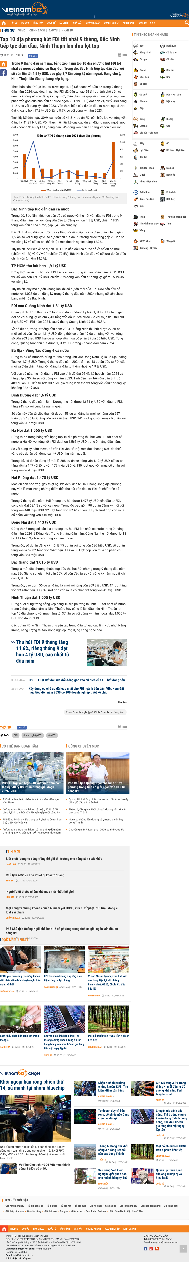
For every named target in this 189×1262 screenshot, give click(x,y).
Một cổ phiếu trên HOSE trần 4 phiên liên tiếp (108, 1038)
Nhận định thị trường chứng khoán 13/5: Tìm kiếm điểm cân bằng (113, 1086)
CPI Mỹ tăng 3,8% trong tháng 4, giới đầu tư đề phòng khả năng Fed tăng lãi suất (171, 1088)
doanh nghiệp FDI (32, 735)
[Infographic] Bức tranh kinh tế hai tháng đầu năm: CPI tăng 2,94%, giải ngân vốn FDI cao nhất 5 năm (32, 831)
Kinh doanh (94, 995)
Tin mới (13, 851)
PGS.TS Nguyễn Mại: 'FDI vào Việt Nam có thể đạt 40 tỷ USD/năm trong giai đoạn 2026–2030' (30, 787)
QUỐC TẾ (51, 23)
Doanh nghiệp (51, 987)
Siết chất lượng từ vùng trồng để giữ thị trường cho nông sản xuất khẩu (54, 859)
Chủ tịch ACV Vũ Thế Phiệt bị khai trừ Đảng (35, 875)
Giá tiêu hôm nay (128, 1206)
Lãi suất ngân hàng (150, 1206)
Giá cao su (76, 1211)
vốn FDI (52, 735)
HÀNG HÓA (38, 23)
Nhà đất (10, 897)
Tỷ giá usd (51, 1206)
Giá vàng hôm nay (14, 1206)
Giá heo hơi (96, 1206)
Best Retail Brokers (96, 1211)
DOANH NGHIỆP (111, 23)
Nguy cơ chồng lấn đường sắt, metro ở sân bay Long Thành (96, 821)
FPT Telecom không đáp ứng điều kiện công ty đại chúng (63, 978)
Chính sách (37, 30)
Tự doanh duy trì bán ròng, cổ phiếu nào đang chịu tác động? (113, 1114)
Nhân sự (67, 30)
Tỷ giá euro (80, 1206)
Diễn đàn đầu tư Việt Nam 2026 (126, 1211)
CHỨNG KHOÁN (93, 23)
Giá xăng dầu (170, 1206)
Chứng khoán (13, 917)
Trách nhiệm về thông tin (18, 1258)
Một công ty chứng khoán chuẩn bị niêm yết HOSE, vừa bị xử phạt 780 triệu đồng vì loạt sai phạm (62, 910)
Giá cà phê (110, 1206)
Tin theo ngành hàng (151, 35)
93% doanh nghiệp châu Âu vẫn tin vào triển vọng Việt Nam (31, 801)
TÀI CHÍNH (64, 23)
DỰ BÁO (25, 23)
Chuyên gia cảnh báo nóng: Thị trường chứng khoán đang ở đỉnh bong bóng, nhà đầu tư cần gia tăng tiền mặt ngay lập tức (64, 1042)
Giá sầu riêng (34, 1211)
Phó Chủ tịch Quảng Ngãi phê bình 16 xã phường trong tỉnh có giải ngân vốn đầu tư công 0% (96, 787)
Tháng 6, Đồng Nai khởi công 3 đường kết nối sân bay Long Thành (97, 811)
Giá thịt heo (50, 1211)
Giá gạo (64, 1211)
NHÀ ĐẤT (77, 23)
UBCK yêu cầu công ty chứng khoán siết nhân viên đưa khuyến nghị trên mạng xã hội (20, 980)
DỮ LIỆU (143, 23)
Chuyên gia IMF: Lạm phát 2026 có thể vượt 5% (96, 829)
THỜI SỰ (13, 23)
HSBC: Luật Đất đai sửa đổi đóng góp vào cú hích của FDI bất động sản (77, 680)
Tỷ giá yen (66, 1206)
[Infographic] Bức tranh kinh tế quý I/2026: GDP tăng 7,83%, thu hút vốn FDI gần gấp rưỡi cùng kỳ (31, 811)
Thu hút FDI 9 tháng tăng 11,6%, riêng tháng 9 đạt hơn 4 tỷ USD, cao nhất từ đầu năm (42, 651)
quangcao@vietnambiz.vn (164, 1242)
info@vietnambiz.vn (23, 1255)
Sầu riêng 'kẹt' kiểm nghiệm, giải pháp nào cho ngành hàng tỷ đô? (112, 1174)
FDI (16, 735)
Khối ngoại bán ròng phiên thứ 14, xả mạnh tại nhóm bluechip (32, 1085)
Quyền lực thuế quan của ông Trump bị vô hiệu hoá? (169, 1174)
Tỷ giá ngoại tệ (35, 1206)
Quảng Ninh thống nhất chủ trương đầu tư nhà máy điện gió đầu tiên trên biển (98, 801)
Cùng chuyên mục (83, 746)
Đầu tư (53, 30)
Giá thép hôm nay (14, 1211)
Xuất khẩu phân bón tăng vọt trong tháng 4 (19, 1038)
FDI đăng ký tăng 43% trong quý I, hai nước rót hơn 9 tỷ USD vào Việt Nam (32, 821)
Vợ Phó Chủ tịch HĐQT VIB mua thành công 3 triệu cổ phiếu (44, 1166)
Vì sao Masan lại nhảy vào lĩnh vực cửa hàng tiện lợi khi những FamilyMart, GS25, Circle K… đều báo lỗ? (107, 982)
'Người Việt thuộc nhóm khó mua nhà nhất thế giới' (40, 892)
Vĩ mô (22, 30)
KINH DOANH (129, 23)
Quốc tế (48, 1055)
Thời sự (8, 30)
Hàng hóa (11, 864)
